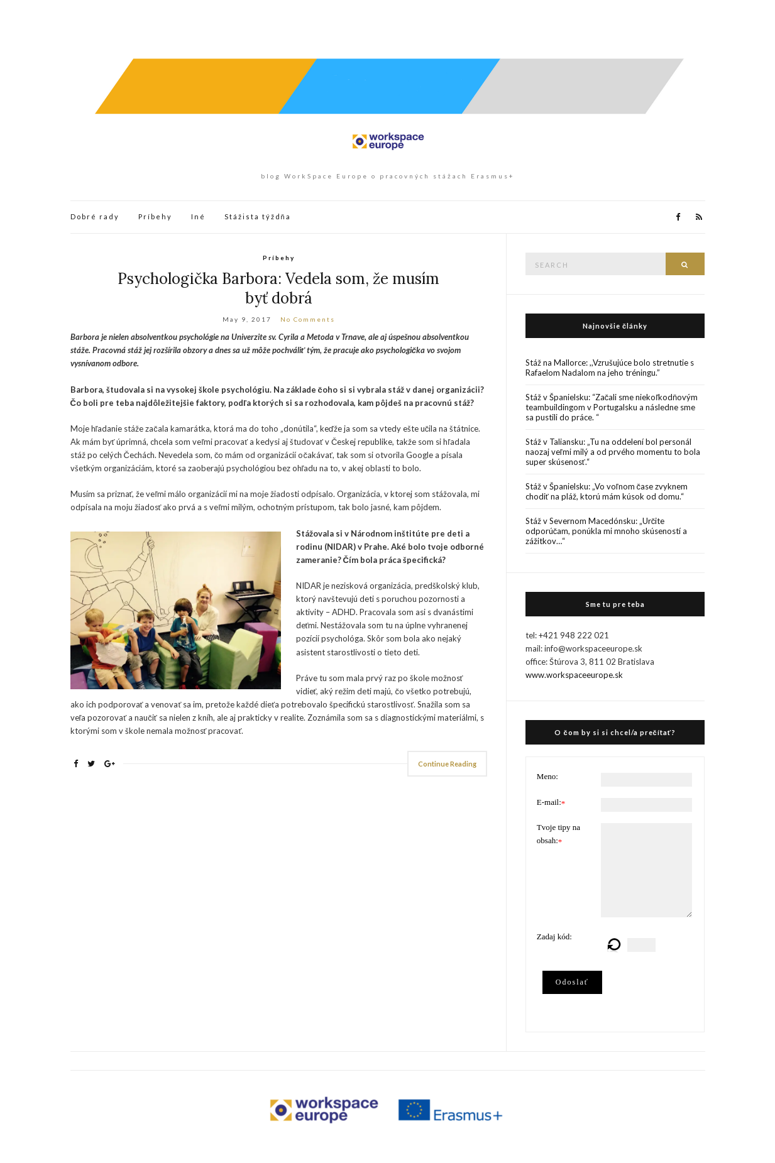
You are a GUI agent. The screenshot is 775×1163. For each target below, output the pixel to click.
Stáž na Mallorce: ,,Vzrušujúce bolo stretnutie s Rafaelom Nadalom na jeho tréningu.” (609, 368)
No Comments (307, 319)
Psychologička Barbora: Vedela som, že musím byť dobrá (278, 288)
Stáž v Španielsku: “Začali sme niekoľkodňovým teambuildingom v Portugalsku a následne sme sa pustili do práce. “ (611, 407)
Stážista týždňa (257, 216)
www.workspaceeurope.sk (574, 675)
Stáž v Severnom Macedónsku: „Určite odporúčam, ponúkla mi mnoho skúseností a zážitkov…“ (606, 531)
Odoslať (572, 982)
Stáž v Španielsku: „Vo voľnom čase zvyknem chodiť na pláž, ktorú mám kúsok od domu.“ (606, 491)
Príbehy (155, 216)
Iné (198, 216)
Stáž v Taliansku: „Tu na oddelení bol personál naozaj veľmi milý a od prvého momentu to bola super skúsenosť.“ (612, 452)
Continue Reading (447, 764)
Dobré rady (94, 216)
